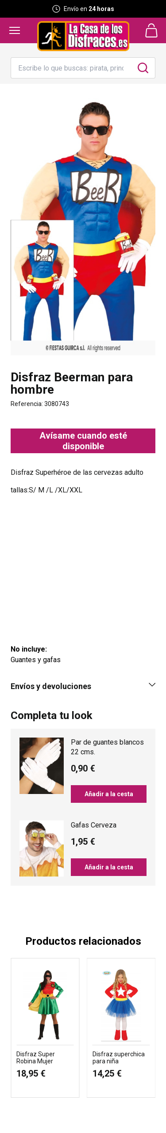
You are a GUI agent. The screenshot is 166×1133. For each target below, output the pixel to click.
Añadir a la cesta (109, 794)
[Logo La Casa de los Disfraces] (83, 36)
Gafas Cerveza (93, 825)
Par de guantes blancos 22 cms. (107, 747)
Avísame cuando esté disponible (83, 440)
